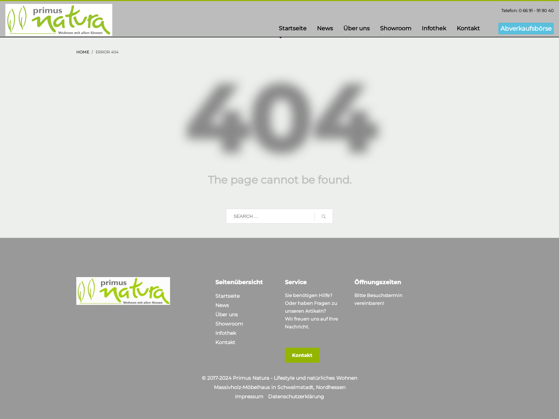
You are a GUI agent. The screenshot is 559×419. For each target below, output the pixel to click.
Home (82, 52)
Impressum (249, 396)
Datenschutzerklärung (296, 396)
